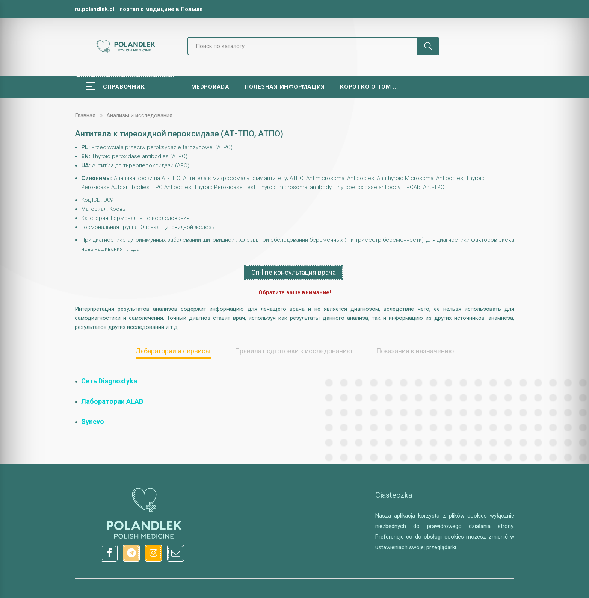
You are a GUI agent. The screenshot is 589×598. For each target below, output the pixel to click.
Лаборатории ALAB (112, 401)
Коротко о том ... (369, 86)
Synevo (92, 421)
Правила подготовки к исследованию (293, 351)
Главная (85, 115)
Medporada (210, 86)
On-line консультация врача (293, 272)
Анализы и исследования (139, 115)
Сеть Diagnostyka (109, 381)
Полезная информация (285, 86)
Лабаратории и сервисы (173, 351)
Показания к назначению (415, 351)
